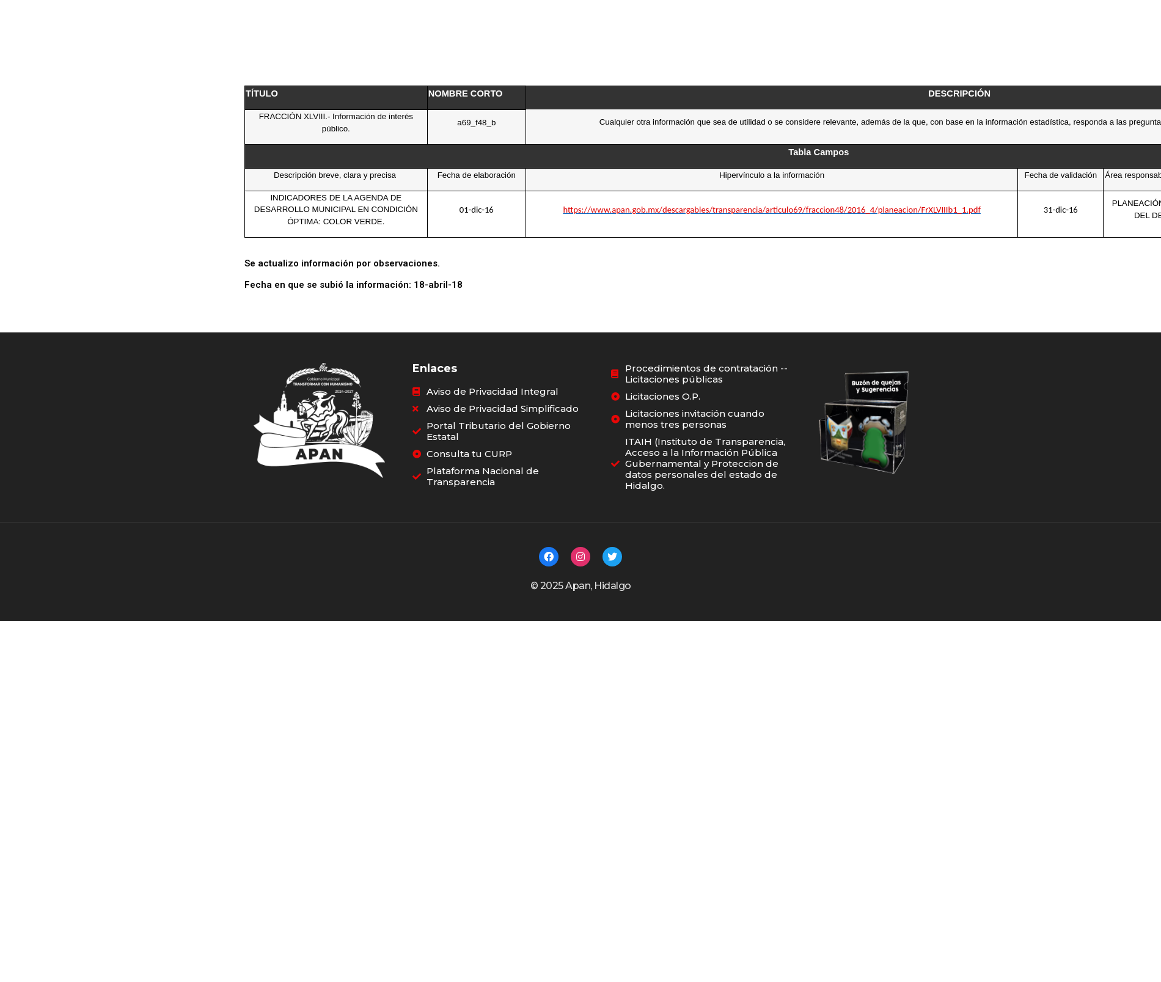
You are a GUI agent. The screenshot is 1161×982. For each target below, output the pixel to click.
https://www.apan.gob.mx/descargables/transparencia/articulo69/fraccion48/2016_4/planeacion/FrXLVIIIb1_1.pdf (772, 209)
